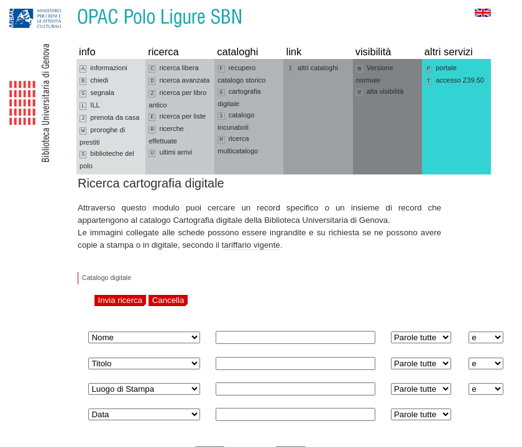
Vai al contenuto (70, 6)
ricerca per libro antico (177, 99)
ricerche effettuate (166, 135)
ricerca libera (173, 68)
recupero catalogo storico (241, 74)
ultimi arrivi (170, 152)
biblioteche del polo (107, 159)
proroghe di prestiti (102, 136)
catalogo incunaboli (236, 121)
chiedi (94, 80)
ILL (90, 105)
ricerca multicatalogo (238, 145)
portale (441, 68)
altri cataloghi (311, 68)
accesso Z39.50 (454, 80)
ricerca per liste (177, 116)
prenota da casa (109, 118)
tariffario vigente (251, 245)
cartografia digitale (239, 97)
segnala (97, 93)
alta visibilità (380, 92)
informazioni (103, 68)
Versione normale (374, 74)
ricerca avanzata (179, 80)
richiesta (344, 232)
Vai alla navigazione (24, 6)
